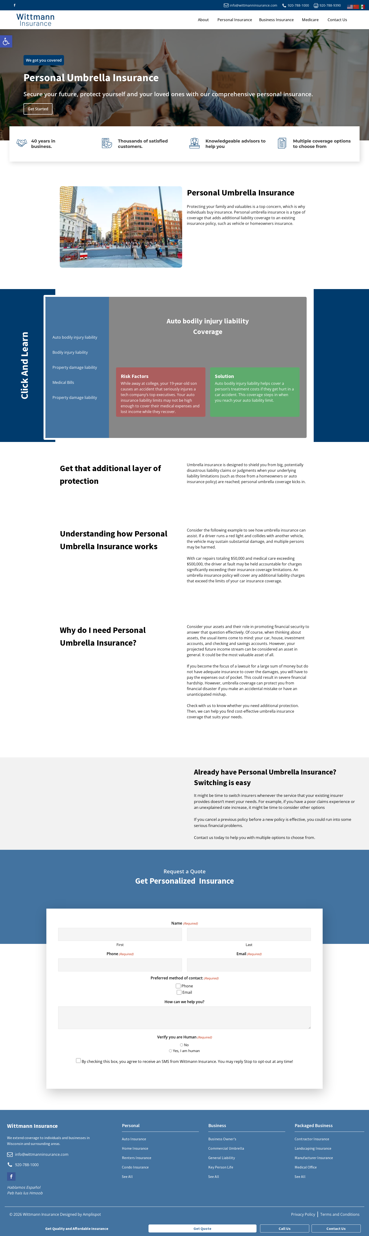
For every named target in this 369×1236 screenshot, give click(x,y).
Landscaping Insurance (313, 1148)
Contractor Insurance (312, 1139)
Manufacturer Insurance (314, 1157)
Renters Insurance (136, 1157)
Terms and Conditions (340, 1214)
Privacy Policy (303, 1214)
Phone (120, 954)
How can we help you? (184, 1001)
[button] (6, 41)
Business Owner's (222, 1139)
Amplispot (92, 1214)
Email (249, 954)
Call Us (285, 1228)
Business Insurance (276, 19)
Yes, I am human (186, 1050)
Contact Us (337, 19)
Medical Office (306, 1167)
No (186, 1044)
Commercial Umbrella (226, 1148)
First (120, 944)
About (203, 19)
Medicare (310, 19)
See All (127, 1176)
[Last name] (249, 934)
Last (249, 944)
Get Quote (202, 1228)
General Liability (221, 1157)
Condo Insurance (135, 1167)
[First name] (120, 934)
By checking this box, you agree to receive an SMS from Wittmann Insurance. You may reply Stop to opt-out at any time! (187, 1061)
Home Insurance (135, 1148)
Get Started (38, 108)
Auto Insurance (134, 1139)
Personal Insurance (234, 19)
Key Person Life (220, 1167)
